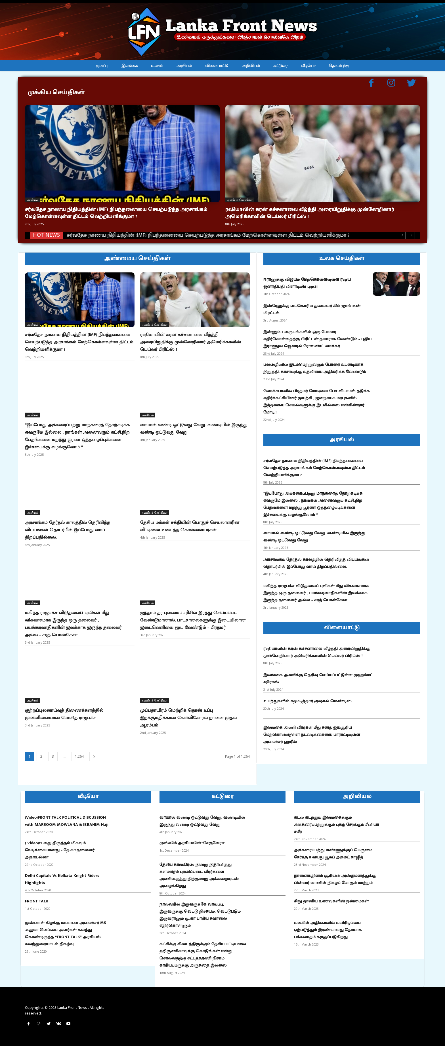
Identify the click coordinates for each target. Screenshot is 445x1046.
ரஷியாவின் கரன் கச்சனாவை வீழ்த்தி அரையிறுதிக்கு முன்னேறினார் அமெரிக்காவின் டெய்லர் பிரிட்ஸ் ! (309, 213)
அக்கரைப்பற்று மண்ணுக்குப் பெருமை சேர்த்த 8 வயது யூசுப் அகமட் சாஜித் (333, 854)
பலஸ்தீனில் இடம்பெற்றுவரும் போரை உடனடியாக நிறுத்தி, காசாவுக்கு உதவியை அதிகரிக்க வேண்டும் (314, 368)
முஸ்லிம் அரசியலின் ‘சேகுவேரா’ (192, 843)
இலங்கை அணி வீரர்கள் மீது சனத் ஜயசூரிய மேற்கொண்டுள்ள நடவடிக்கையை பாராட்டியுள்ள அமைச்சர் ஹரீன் (311, 734)
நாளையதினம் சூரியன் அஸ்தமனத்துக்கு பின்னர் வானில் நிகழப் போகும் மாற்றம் (335, 879)
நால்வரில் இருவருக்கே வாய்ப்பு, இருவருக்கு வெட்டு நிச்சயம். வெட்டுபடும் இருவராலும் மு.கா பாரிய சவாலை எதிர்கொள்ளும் (200, 915)
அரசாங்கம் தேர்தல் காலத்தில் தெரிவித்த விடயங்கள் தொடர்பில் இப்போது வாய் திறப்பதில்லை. (67, 530)
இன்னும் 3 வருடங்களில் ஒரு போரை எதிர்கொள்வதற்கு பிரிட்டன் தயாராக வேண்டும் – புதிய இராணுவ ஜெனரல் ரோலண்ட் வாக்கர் (317, 339)
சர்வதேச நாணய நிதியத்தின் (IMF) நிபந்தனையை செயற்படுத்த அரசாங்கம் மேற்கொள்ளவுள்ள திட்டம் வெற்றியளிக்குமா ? (116, 213)
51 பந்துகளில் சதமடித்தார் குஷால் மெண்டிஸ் (307, 701)
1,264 (79, 756)
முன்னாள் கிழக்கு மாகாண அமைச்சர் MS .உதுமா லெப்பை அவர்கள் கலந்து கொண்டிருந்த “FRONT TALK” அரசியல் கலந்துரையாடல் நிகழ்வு (65, 933)
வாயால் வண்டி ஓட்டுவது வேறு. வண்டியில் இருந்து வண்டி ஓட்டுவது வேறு (193, 428)
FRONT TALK (36, 901)
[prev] (402, 235)
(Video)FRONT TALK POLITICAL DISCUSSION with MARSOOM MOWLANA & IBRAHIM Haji (66, 821)
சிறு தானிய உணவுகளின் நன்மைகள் (331, 901)
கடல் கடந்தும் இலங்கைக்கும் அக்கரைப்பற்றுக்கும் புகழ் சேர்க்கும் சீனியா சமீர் (336, 824)
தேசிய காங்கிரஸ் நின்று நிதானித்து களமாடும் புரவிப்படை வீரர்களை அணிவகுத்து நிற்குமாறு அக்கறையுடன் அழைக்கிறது (199, 875)
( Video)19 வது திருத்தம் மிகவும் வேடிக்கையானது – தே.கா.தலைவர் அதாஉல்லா (60, 850)
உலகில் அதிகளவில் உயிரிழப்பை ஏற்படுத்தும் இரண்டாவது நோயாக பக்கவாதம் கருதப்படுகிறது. (328, 929)
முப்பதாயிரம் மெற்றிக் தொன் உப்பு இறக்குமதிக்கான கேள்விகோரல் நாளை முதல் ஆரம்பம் (188, 718)
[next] (411, 235)
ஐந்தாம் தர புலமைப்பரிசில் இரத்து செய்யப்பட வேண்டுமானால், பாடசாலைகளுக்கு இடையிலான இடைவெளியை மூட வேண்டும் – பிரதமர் (192, 620)
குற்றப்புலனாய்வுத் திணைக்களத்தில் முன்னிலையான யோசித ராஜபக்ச (64, 714)
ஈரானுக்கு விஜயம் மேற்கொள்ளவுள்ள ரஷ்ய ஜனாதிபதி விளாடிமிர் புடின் (307, 283)
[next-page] (94, 756)
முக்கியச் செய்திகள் (239, 200)
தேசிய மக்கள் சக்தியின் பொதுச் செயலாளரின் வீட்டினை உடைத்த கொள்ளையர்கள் (189, 526)
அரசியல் (32, 200)
